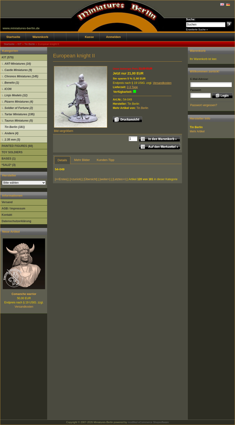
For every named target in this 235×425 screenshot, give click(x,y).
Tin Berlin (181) (14, 127)
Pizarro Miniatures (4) (18, 101)
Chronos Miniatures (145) (21, 76)
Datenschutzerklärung (16, 221)
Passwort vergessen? (203, 105)
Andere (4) (11, 133)
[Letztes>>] (119, 179)
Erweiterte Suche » (197, 29)
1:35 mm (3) (12, 139)
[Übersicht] (90, 179)
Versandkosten (24, 306)
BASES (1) (8, 158)
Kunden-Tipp (105, 160)
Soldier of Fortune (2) (18, 108)
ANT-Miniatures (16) (17, 63)
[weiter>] (104, 179)
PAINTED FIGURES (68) (17, 146)
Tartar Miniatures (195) (19, 114)
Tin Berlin (142, 108)
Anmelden (113, 37)
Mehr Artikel (197, 131)
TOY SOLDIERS (12, 152)
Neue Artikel (11, 231)
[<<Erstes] (61, 179)
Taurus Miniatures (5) (18, 120)
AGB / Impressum (13, 208)
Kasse (89, 37)
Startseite (13, 37)
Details (62, 160)
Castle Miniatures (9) (18, 70)
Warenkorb (40, 37)
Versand (7, 202)
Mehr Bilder (82, 160)
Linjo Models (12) (15, 95)
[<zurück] (76, 179)
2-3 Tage (132, 87)
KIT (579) (8, 57)
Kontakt (7, 214)
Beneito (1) (11, 82)
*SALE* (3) (8, 165)
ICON (7, 89)
